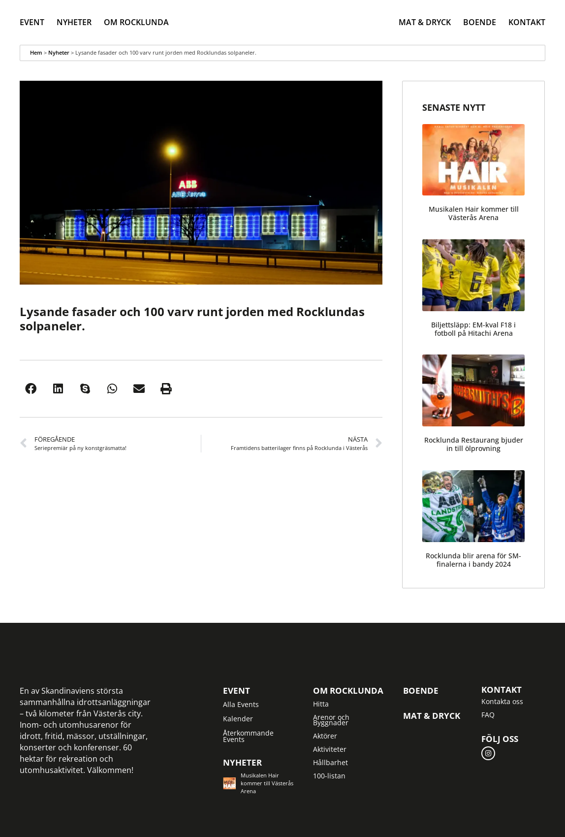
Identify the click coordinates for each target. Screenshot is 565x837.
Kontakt (526, 22)
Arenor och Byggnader (331, 719)
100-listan (329, 775)
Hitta (321, 704)
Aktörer (325, 736)
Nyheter (74, 22)
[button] (31, 389)
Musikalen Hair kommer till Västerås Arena (474, 213)
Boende (479, 22)
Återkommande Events (248, 736)
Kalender (238, 718)
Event (32, 22)
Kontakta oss (502, 701)
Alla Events (241, 704)
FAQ (488, 714)
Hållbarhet (330, 762)
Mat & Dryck (425, 22)
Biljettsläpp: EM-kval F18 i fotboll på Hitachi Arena (473, 329)
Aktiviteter (329, 749)
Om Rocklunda (136, 22)
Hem (36, 52)
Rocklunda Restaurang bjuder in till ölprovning (473, 444)
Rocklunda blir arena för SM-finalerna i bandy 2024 (473, 560)
